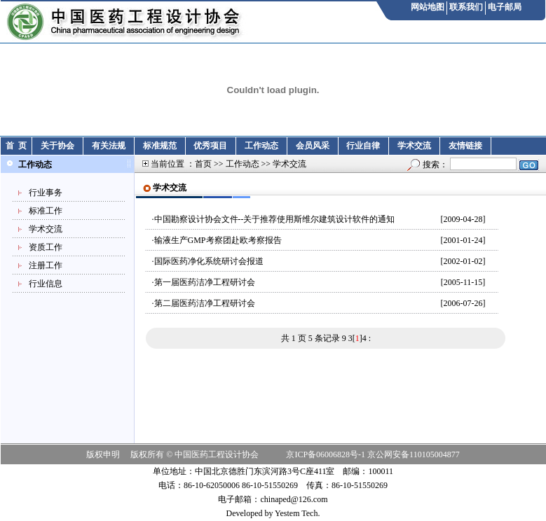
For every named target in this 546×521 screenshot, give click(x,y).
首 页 (16, 146)
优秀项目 (210, 146)
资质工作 (45, 247)
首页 (203, 164)
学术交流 (414, 146)
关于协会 (57, 146)
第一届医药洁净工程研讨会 (204, 282)
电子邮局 (504, 7)
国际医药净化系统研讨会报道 (209, 261)
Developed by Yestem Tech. (273, 513)
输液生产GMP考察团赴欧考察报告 (218, 240)
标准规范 (160, 146)
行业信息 (45, 284)
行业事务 (45, 192)
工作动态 (261, 146)
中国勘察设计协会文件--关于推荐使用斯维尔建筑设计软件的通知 (274, 219)
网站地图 (427, 7)
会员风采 (312, 146)
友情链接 (465, 146)
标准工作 (45, 211)
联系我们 (466, 7)
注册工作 (45, 265)
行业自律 (363, 146)
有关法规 (108, 146)
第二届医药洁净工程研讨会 (204, 303)
